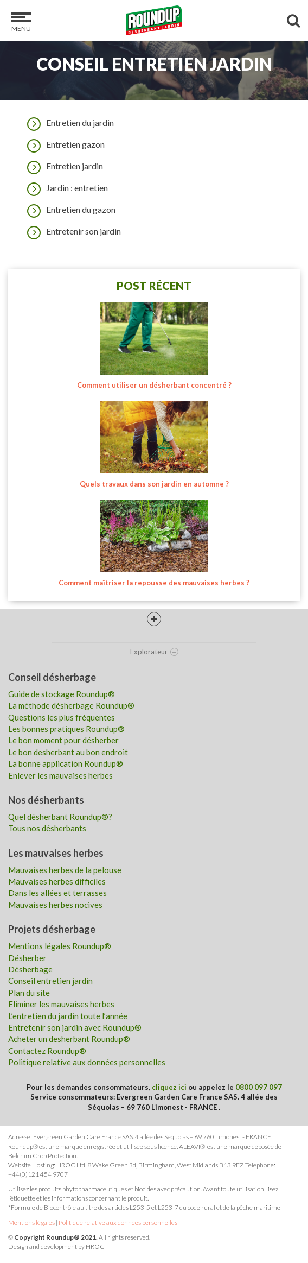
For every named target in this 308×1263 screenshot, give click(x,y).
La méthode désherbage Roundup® (71, 705)
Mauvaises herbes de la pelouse (64, 870)
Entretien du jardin (68, 123)
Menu (21, 22)
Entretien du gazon (69, 210)
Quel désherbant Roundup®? (60, 817)
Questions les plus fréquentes (61, 717)
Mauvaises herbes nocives (55, 905)
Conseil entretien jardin (50, 981)
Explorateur (154, 651)
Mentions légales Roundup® (59, 946)
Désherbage (30, 969)
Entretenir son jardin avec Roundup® (75, 1027)
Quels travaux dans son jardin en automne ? (154, 483)
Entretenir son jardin (71, 231)
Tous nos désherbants (47, 828)
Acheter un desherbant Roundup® (69, 1039)
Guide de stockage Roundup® (61, 694)
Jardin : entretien (65, 188)
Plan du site (29, 992)
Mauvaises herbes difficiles (57, 881)
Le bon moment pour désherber (63, 740)
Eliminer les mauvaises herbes (61, 1004)
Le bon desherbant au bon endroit (68, 752)
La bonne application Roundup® (65, 763)
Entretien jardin (62, 166)
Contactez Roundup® (47, 1051)
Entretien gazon (63, 144)
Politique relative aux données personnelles (86, 1062)
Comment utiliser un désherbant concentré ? (154, 385)
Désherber (27, 958)
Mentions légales (31, 1222)
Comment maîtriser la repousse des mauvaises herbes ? (154, 582)
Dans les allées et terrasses (57, 893)
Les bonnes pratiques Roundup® (66, 729)
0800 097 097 (258, 1087)
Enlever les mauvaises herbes (60, 775)
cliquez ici (169, 1087)
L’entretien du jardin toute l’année (67, 1016)
